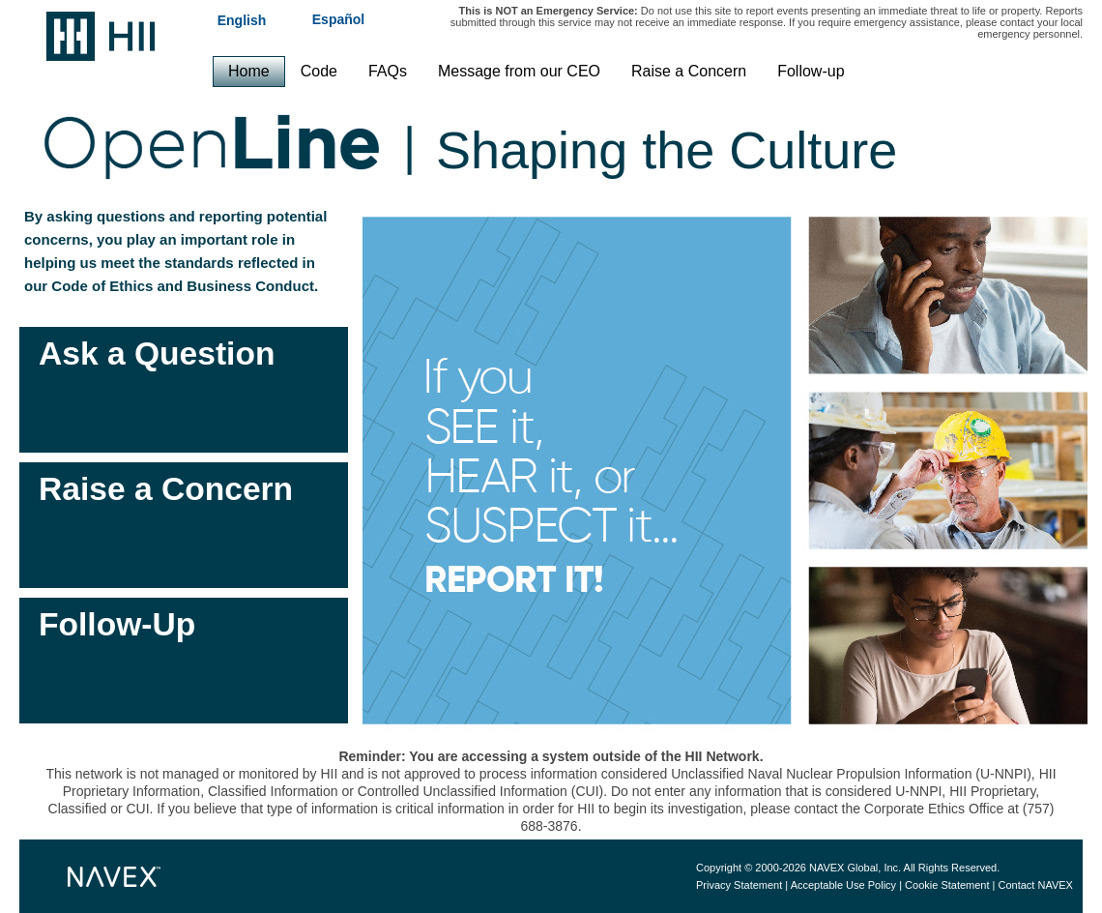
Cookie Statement (947, 885)
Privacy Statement (739, 885)
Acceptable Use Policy (843, 885)
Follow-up (810, 71)
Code (319, 71)
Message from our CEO (519, 71)
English (242, 20)
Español (338, 19)
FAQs (387, 71)
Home (249, 71)
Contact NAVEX (1036, 885)
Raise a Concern (688, 71)
